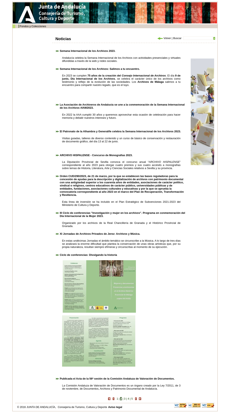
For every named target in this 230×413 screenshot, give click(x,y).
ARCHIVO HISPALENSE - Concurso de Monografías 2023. (96, 155)
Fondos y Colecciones (33, 26)
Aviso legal (115, 407)
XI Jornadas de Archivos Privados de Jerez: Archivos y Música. (100, 233)
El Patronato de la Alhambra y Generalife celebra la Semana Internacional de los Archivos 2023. (120, 131)
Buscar (177, 38)
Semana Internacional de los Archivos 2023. (87, 50)
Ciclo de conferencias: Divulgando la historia (88, 254)
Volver (164, 38)
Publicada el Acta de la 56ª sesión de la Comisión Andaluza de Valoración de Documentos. (117, 378)
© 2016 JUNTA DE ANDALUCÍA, (37, 407)
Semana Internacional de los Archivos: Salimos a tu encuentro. (100, 68)
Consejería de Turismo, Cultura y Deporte (82, 407)
